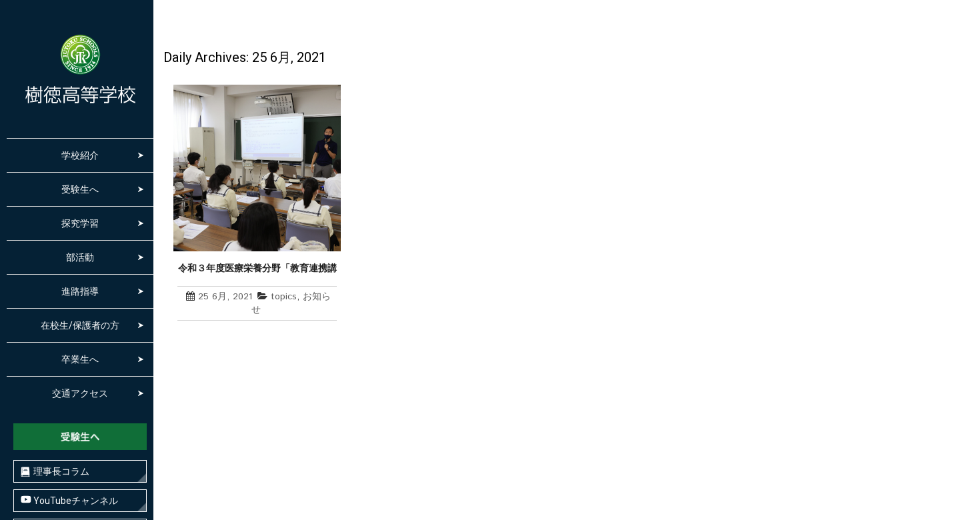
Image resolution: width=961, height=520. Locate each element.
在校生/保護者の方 (80, 325)
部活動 (80, 257)
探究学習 (80, 223)
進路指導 (80, 291)
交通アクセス (80, 393)
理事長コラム (55, 471)
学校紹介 (80, 155)
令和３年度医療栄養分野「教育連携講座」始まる (257, 269)
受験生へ (80, 189)
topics (284, 296)
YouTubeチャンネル (69, 500)
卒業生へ (80, 359)
